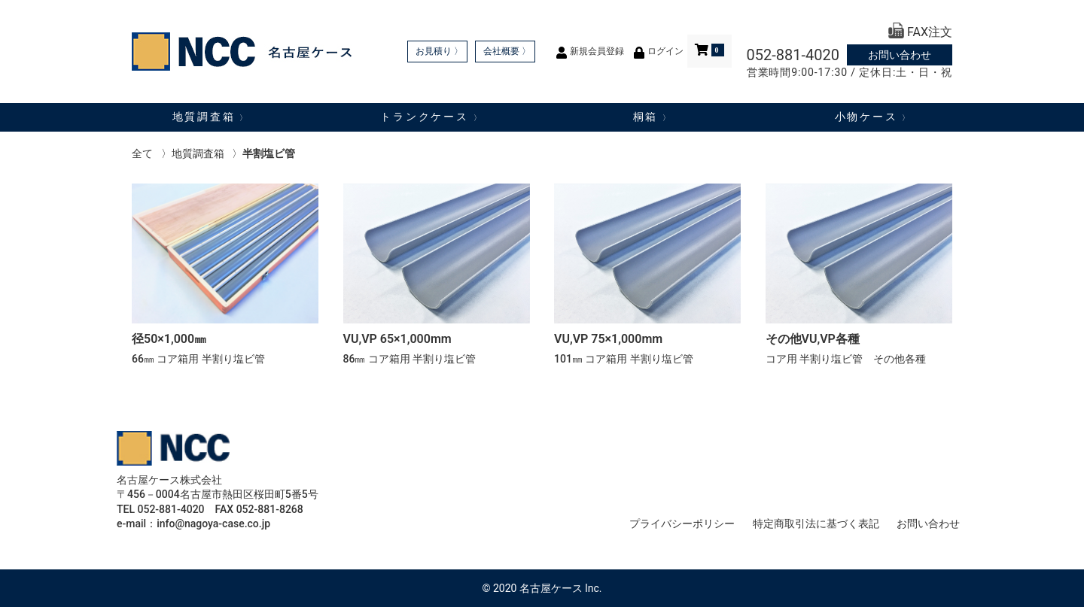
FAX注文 (920, 32)
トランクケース (431, 117)
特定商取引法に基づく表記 (816, 523)
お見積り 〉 (439, 51)
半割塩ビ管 (268, 153)
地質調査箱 (210, 117)
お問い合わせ (899, 55)
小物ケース (873, 117)
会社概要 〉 (507, 51)
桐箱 (652, 117)
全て (142, 153)
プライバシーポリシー (682, 523)
